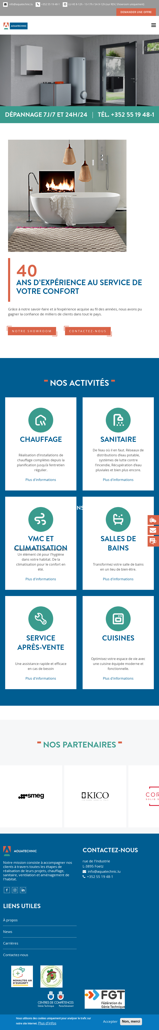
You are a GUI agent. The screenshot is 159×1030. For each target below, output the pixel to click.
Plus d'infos (47, 1023)
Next (146, 520)
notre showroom (32, 331)
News (7, 931)
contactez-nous (88, 331)
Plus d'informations (40, 479)
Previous (13, 520)
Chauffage (41, 439)
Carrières (10, 943)
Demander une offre (136, 12)
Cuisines (118, 638)
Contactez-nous (15, 954)
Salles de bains (118, 543)
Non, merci (131, 1021)
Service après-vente (40, 642)
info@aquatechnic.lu (104, 871)
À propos (10, 920)
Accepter (110, 1021)
